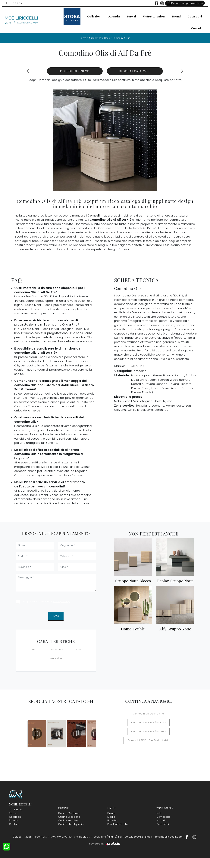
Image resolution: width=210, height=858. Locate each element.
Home (81, 38)
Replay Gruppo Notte (175, 580)
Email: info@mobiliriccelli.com (164, 836)
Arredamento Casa (99, 38)
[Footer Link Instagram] (194, 836)
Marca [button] (35, 649)
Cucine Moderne (69, 813)
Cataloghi (192, 16)
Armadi (161, 820)
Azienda (112, 16)
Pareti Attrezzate (117, 824)
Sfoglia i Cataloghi (134, 71)
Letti (158, 813)
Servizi (129, 16)
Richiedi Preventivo (74, 71)
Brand (174, 16)
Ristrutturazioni (152, 16)
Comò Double (133, 629)
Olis (130, 38)
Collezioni (92, 16)
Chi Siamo (15, 809)
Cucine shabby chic (70, 824)
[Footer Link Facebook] (187, 836)
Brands (13, 820)
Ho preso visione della (46, 601)
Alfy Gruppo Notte (175, 629)
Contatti (195, 28)
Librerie (112, 820)
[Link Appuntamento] (182, 3)
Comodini (119, 38)
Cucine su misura (69, 820)
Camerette (163, 817)
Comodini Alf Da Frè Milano (148, 722)
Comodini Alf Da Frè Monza (148, 731)
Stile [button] (78, 649)
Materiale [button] (57, 649)
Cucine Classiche (69, 817)
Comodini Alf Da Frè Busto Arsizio (148, 740)
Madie (111, 817)
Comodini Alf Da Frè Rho (148, 713)
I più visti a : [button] (56, 658)
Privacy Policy (61, 601)
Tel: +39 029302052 (131, 836)
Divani (111, 813)
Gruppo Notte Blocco (133, 580)
